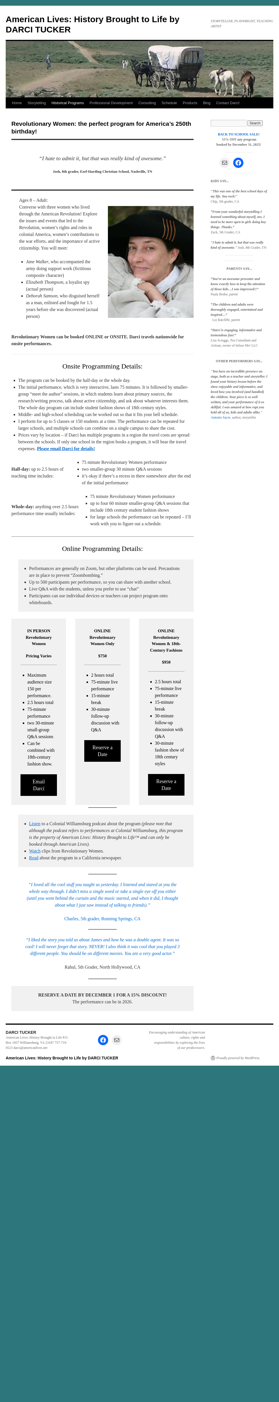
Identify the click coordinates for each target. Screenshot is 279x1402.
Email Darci (39, 785)
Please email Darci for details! (66, 448)
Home (17, 103)
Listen (34, 823)
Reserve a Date (102, 751)
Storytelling (37, 103)
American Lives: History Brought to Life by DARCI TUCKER (62, 1058)
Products (190, 103)
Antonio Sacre (220, 417)
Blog (206, 103)
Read (33, 857)
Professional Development (111, 103)
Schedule (169, 103)
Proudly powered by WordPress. (238, 1058)
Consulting (147, 103)
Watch (34, 851)
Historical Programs (68, 103)
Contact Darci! (227, 103)
